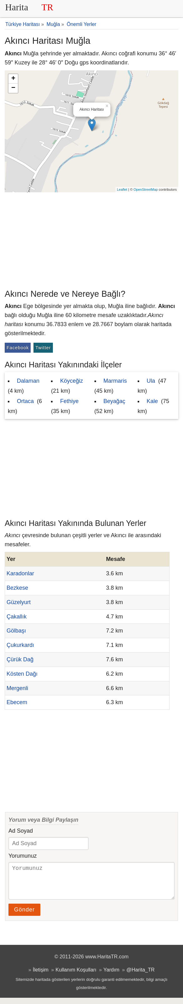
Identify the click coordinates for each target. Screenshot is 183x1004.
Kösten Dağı (22, 674)
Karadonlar (20, 573)
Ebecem (17, 702)
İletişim (40, 976)
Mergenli (17, 688)
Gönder (24, 916)
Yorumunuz (22, 856)
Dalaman (28, 381)
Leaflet (122, 189)
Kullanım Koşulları (76, 976)
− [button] (13, 88)
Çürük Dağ (20, 659)
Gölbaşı (16, 631)
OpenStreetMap (146, 189)
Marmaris (115, 381)
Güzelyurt (19, 602)
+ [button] (13, 78)
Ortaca (25, 401)
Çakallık (17, 616)
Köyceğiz (71, 381)
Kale (152, 401)
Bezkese (17, 588)
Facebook (18, 347)
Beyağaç (114, 401)
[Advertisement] (91, 239)
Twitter (43, 347)
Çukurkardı (20, 645)
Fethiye (69, 401)
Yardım (111, 976)
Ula (151, 381)
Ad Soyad (20, 831)
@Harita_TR (140, 976)
